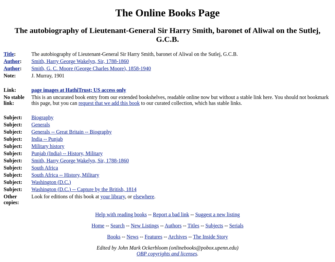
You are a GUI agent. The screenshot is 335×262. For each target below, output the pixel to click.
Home (98, 225)
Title (9, 54)
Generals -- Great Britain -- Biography (71, 132)
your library (112, 196)
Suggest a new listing (217, 214)
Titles (193, 225)
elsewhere (143, 196)
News (132, 236)
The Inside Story (210, 236)
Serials (236, 225)
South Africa (44, 168)
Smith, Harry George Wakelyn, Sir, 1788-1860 (80, 160)
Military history (47, 146)
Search (118, 225)
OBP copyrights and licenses (166, 253)
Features (153, 236)
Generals (40, 124)
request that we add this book (109, 103)
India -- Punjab (47, 139)
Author (12, 61)
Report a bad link (171, 214)
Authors (173, 225)
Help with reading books (121, 214)
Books (113, 236)
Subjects (214, 225)
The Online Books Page (167, 13)
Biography (42, 117)
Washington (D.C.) (51, 182)
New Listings (145, 225)
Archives (177, 236)
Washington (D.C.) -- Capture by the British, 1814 (83, 189)
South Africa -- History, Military (65, 175)
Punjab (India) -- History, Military (67, 153)
